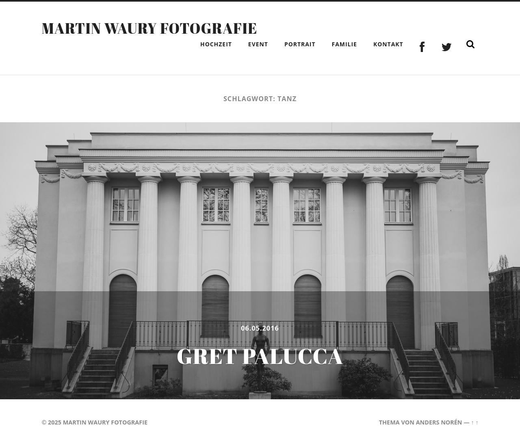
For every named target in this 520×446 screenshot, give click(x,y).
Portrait (300, 44)
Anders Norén (439, 422)
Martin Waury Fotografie (149, 28)
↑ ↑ (474, 422)
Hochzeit (216, 44)
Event (258, 44)
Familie (344, 44)
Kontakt (388, 44)
